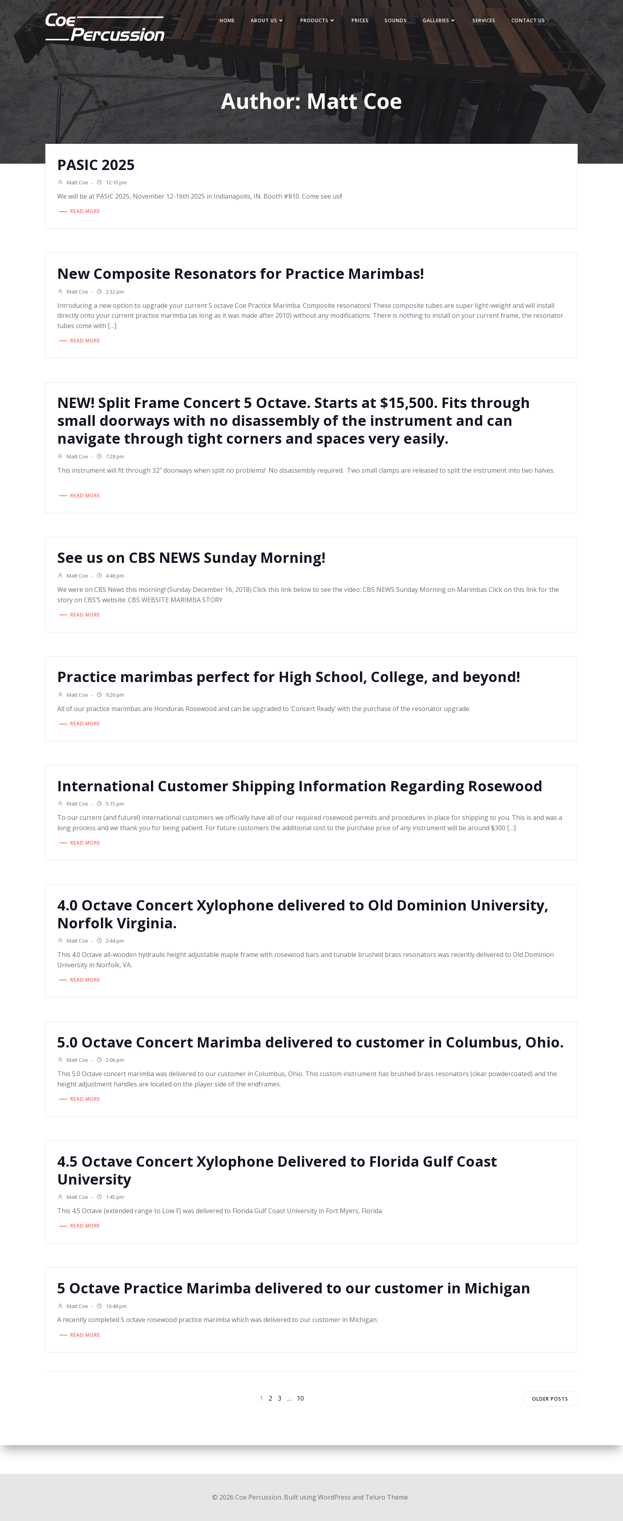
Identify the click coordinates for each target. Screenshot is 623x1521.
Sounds (396, 21)
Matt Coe (75, 184)
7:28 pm (113, 460)
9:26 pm (113, 701)
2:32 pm (113, 294)
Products (319, 21)
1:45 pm (113, 1225)
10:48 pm (114, 1336)
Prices (361, 21)
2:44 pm (113, 949)
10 (300, 1427)
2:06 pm (113, 1088)
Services (484, 21)
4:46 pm (113, 581)
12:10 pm (114, 184)
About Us (268, 21)
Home (228, 21)
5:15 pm (113, 811)
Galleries (440, 21)
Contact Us (529, 21)
